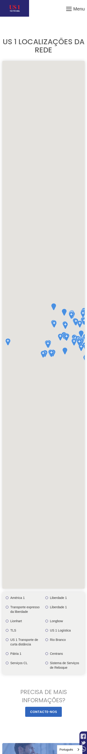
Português (66, 749)
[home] (14, 8)
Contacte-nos (43, 712)
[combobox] (69, 749)
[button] (75, 8)
